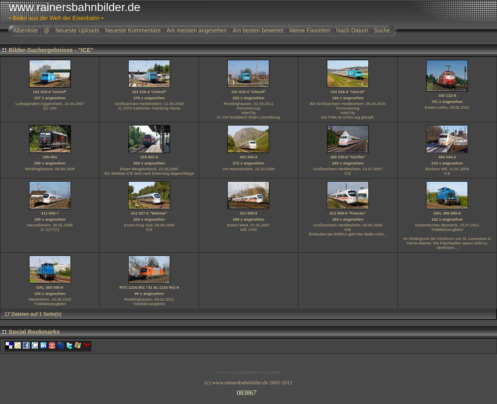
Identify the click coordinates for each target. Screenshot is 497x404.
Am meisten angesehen (197, 30)
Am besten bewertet (258, 30)
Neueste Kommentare (133, 30)
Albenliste (25, 30)
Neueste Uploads (77, 30)
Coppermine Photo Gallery (258, 372)
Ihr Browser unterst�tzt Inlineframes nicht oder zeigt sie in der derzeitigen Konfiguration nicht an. (249, 391)
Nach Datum (352, 30)
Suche (382, 30)
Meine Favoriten (309, 30)
